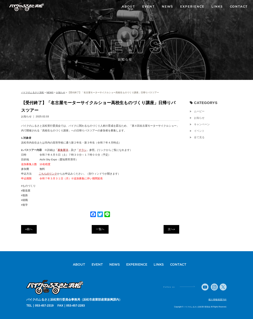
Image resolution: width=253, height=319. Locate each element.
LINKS (217, 6)
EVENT (148, 6)
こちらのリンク (48, 173)
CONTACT (239, 6)
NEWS (167, 6)
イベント (199, 130)
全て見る (199, 137)
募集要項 (63, 149)
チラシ (83, 149)
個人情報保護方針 (217, 299)
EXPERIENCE (192, 6)
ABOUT (128, 6)
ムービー (199, 111)
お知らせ (199, 117)
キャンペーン (202, 124)
